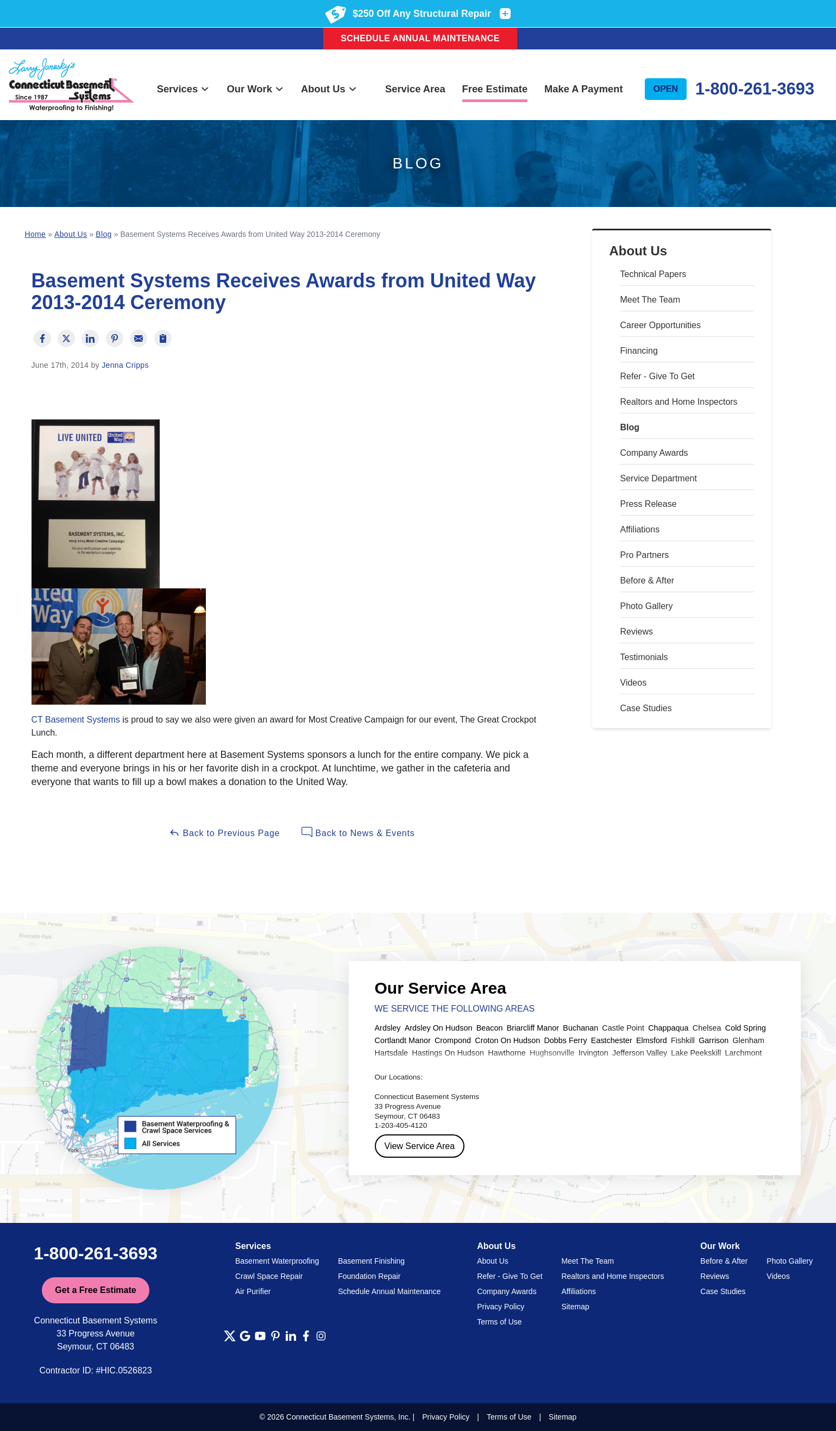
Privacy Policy (500, 1306)
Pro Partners (644, 555)
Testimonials (644, 657)
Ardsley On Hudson (439, 1028)
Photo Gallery (646, 606)
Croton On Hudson (507, 1040)
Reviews (636, 631)
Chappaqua (668, 1028)
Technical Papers (653, 274)
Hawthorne (507, 1053)
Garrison (713, 1040)
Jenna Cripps (125, 365)
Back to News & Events (357, 832)
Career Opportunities (660, 325)
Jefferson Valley (639, 1053)
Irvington (593, 1053)
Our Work (255, 89)
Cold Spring (745, 1028)
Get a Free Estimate (95, 1290)
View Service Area (420, 1146)
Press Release (648, 504)
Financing (639, 350)
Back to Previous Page (224, 832)
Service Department (658, 478)
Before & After (647, 580)
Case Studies (646, 708)
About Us (329, 89)
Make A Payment (583, 89)
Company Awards (654, 452)
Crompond (453, 1040)
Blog (630, 427)
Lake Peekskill (696, 1053)
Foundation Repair (369, 1276)
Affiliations (640, 529)
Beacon (489, 1028)
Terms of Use (499, 1321)
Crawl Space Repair (269, 1276)
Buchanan (580, 1028)
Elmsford (651, 1040)
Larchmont (743, 1053)
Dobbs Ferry (565, 1040)
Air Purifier (253, 1291)
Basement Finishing (371, 1261)
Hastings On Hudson (448, 1053)
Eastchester (611, 1040)
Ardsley (388, 1028)
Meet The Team (650, 299)
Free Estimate (495, 89)
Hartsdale (391, 1053)
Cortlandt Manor (403, 1040)
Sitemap (575, 1306)
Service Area (415, 89)
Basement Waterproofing (277, 1261)
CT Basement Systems (76, 719)
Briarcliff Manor (533, 1028)
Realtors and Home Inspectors (679, 401)
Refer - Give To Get (657, 376)
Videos (633, 682)
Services (183, 89)
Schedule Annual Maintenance (420, 38)
